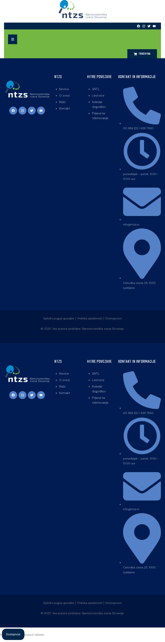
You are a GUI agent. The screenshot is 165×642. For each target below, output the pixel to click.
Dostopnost (114, 318)
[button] (12, 39)
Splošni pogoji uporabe (58, 318)
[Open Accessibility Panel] (13, 634)
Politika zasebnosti (90, 318)
